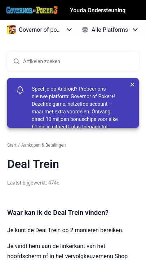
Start (12, 145)
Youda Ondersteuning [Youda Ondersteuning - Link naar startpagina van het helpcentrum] (98, 10)
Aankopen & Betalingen (43, 145)
